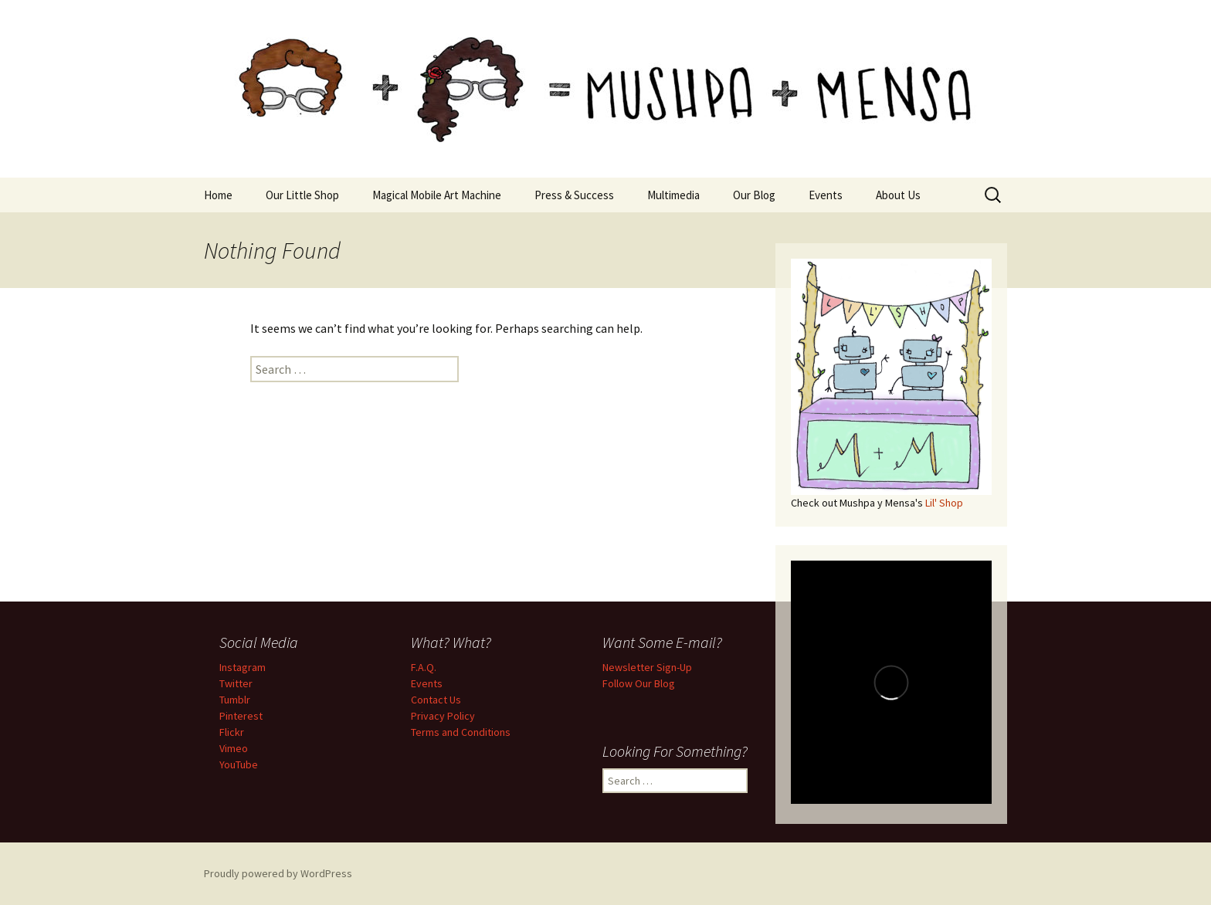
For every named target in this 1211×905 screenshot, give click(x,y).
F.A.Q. (423, 667)
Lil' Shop (944, 503)
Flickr (231, 732)
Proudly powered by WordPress (278, 873)
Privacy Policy (443, 716)
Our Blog (754, 195)
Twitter (236, 683)
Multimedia (673, 195)
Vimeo (233, 748)
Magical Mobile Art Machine (436, 195)
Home (218, 195)
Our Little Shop (302, 195)
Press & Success (574, 195)
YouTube (238, 764)
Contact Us (436, 700)
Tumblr (234, 700)
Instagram (242, 667)
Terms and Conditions (461, 732)
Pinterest (241, 716)
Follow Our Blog (638, 683)
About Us (898, 195)
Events (826, 195)
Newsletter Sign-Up (647, 667)
